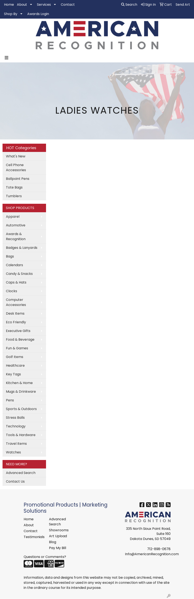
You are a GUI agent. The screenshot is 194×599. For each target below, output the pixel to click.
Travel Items (16, 443)
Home (9, 4)
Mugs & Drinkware (21, 391)
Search (129, 4)
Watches (13, 452)
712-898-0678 (159, 549)
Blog (52, 542)
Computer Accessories (16, 302)
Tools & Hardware (20, 434)
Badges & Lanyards (21, 247)
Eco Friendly (16, 322)
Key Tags (13, 374)
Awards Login (38, 13)
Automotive (15, 225)
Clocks (11, 291)
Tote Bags (14, 187)
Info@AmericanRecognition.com (152, 554)
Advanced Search (20, 472)
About (22, 4)
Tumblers (14, 196)
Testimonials (34, 536)
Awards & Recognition (16, 236)
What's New (15, 156)
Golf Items (14, 356)
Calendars (14, 265)
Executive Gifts (18, 330)
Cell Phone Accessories (16, 167)
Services (44, 4)
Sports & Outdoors (21, 408)
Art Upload (58, 536)
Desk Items (15, 313)
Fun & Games (17, 348)
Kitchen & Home (19, 382)
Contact (68, 4)
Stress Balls (15, 417)
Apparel (12, 216)
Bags (10, 256)
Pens (10, 400)
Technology (16, 426)
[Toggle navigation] (6, 58)
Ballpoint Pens (17, 178)
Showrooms (59, 530)
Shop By (10, 13)
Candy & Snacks (19, 273)
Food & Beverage (20, 339)
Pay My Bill (57, 547)
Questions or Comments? (45, 556)
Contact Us (15, 481)
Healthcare (15, 365)
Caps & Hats (16, 282)
